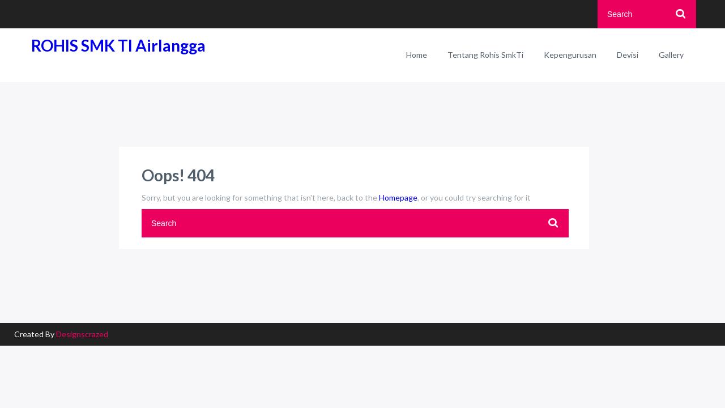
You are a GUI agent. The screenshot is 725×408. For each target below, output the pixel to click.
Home (416, 55)
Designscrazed (82, 334)
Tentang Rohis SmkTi (485, 55)
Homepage (398, 197)
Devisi (627, 55)
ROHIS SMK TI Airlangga (118, 45)
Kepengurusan (570, 55)
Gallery (671, 55)
